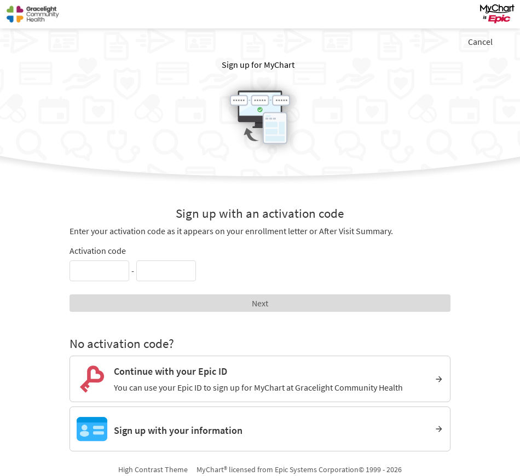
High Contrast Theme (153, 469)
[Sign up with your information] (260, 429)
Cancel (480, 41)
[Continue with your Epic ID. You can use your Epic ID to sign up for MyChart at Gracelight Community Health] (260, 379)
